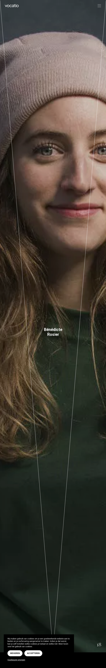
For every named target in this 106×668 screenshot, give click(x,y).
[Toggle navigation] (98, 6)
